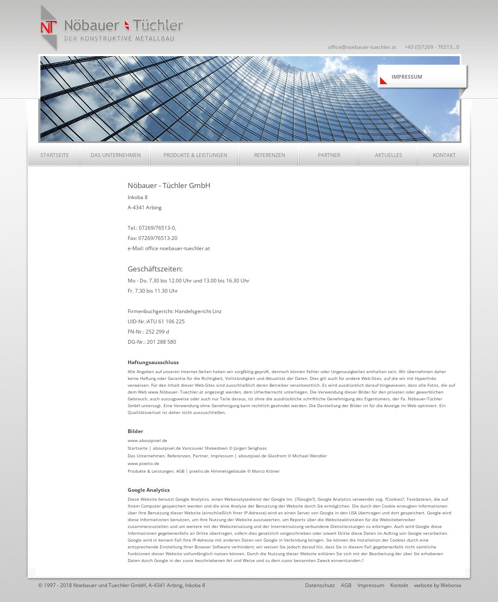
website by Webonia (437, 585)
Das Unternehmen (116, 155)
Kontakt (444, 155)
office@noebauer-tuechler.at (362, 47)
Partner (329, 155)
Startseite (54, 155)
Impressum (371, 585)
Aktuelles (388, 155)
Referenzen (269, 155)
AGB (346, 585)
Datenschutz (320, 585)
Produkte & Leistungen (195, 155)
